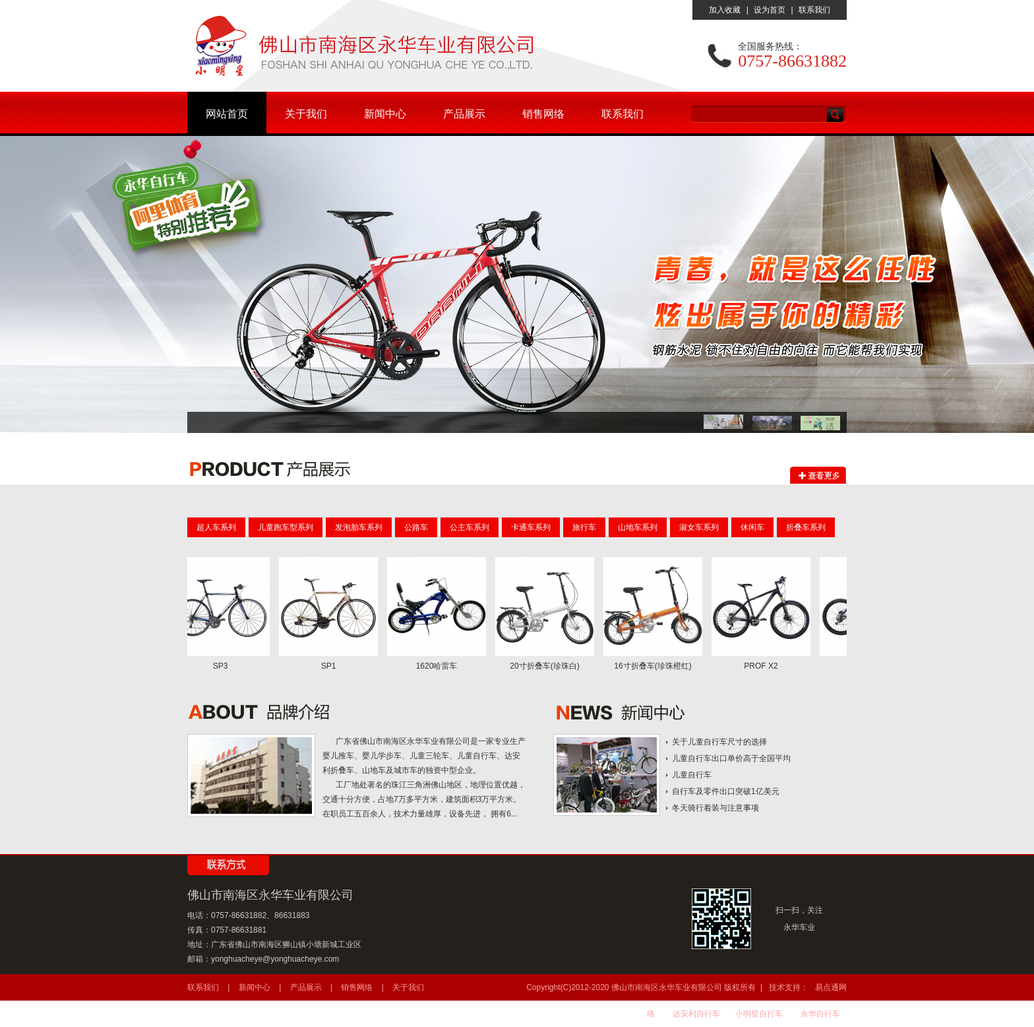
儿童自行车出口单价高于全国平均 (731, 758)
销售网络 (543, 113)
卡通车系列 (531, 527)
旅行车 (584, 527)
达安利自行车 (696, 1013)
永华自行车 (820, 1013)
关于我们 (306, 113)
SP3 (223, 666)
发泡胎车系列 (358, 527)
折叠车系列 (806, 527)
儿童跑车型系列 (285, 527)
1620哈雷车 (439, 666)
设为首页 (769, 10)
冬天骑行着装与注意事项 (715, 807)
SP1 (331, 666)
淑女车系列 (699, 527)
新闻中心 (385, 113)
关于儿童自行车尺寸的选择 (719, 741)
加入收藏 (725, 10)
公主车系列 (469, 527)
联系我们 (814, 10)
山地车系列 (637, 527)
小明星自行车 (759, 1013)
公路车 (416, 527)
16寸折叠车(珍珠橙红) (655, 666)
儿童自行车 (692, 774)
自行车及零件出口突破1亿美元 (725, 791)
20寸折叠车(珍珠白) (547, 666)
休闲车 (752, 527)
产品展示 (464, 113)
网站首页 (227, 113)
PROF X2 (763, 666)
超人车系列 (216, 527)
